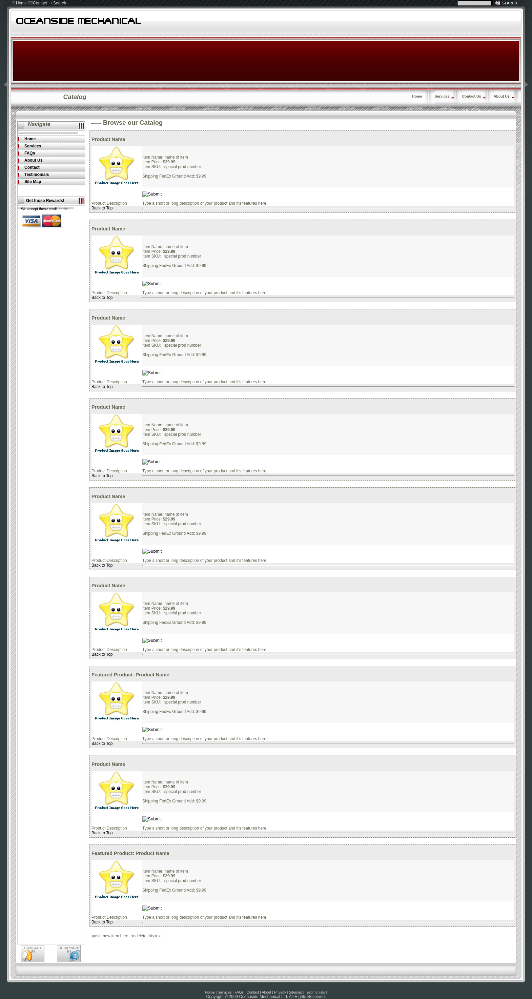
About (266, 992)
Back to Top (101, 208)
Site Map (32, 181)
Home (21, 3)
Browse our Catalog (133, 122)
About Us (502, 96)
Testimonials (36, 174)
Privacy (280, 992)
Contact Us (471, 96)
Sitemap (295, 992)
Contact (40, 3)
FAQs (29, 153)
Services (442, 96)
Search (59, 3)
